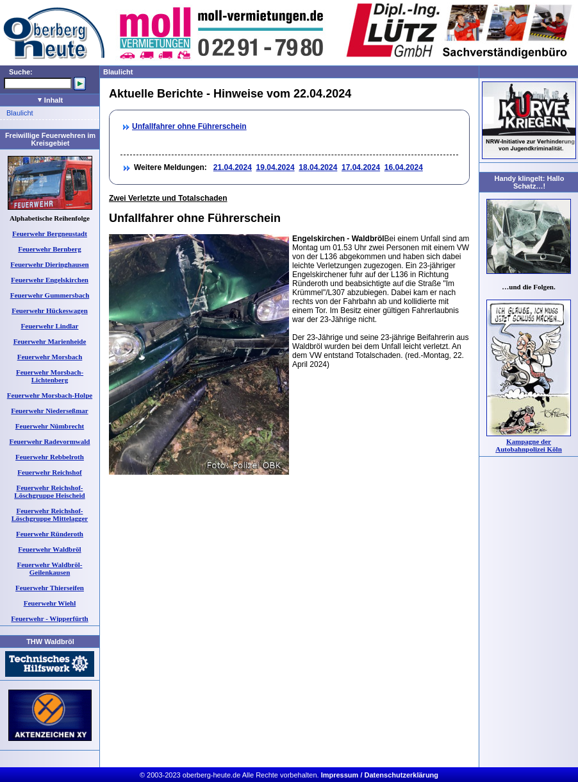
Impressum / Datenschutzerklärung (379, 775)
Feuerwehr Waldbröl (49, 549)
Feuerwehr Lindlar (50, 326)
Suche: (21, 72)
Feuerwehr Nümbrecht (49, 426)
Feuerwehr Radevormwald (50, 441)
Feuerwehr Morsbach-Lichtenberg (49, 376)
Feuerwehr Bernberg (49, 249)
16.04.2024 (403, 167)
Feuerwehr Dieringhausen (49, 264)
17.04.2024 (361, 167)
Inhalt (50, 100)
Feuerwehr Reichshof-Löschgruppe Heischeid (49, 491)
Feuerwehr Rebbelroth (49, 457)
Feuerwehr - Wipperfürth (49, 618)
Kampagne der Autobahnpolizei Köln (528, 445)
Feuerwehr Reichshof (49, 472)
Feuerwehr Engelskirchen (49, 280)
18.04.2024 (318, 167)
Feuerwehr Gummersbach (50, 295)
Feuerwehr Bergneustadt (49, 233)
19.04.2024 (275, 167)
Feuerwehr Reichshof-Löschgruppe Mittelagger (50, 514)
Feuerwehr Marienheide (50, 341)
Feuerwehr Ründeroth (49, 534)
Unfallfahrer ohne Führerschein (189, 126)
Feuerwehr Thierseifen (49, 587)
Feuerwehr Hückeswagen (50, 310)
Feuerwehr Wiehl (50, 603)
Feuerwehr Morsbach (50, 357)
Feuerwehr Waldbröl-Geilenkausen (50, 568)
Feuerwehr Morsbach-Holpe (49, 395)
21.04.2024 (232, 167)
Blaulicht (19, 113)
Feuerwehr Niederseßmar (49, 410)
